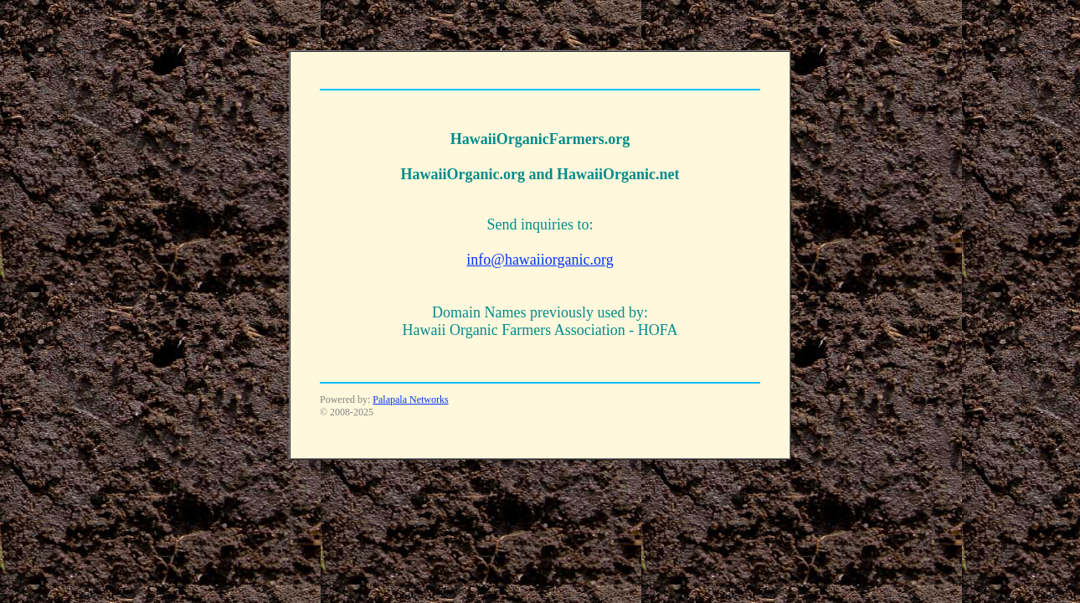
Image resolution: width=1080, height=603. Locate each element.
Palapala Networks (410, 399)
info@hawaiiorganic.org (539, 259)
